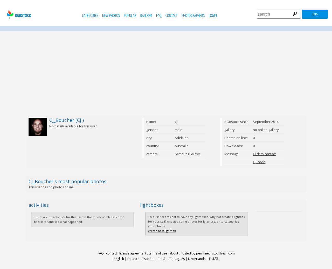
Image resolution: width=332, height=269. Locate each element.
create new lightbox (162, 231)
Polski (162, 259)
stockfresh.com (223, 253)
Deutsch (133, 259)
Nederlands (196, 259)
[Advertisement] (166, 73)
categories (90, 15)
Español (148, 259)
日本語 (213, 259)
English (119, 259)
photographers (193, 15)
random (146, 15)
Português (177, 259)
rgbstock (18, 14)
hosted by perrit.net (195, 253)
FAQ (158, 15)
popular (130, 15)
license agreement (132, 253)
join (315, 14)
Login (213, 15)
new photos (111, 15)
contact (171, 15)
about (173, 253)
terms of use (158, 253)
